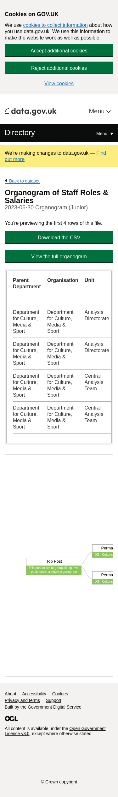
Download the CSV (59, 237)
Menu (97, 111)
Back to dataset (24, 180)
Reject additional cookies (59, 68)
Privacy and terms (22, 700)
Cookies (60, 693)
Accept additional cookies (59, 50)
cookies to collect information (55, 25)
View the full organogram (59, 256)
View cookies (59, 83)
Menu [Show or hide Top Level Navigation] (102, 133)
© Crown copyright (59, 781)
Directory (20, 132)
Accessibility (34, 693)
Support (53, 700)
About (10, 693)
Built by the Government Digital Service (43, 707)
